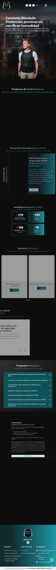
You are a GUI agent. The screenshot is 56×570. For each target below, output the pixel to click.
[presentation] (36, 445)
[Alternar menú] (46, 5)
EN (36, 5)
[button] (27, 5)
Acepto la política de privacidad (24, 444)
